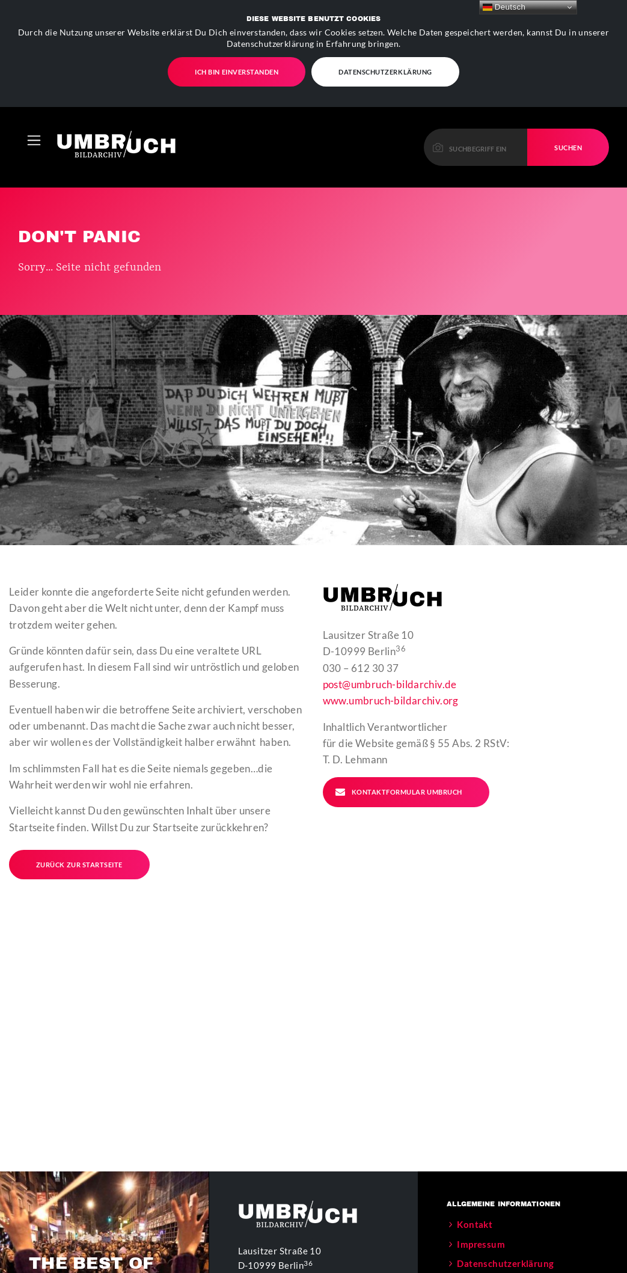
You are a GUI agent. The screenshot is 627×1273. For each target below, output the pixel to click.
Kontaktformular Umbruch (398, 759)
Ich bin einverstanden (236, 68)
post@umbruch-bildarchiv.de (390, 652)
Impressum (481, 1211)
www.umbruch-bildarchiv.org (391, 668)
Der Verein (480, 1250)
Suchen (568, 115)
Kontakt (474, 1191)
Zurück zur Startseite (79, 832)
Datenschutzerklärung (385, 68)
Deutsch (504, 7)
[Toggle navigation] (34, 108)
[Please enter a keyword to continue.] (476, 115)
